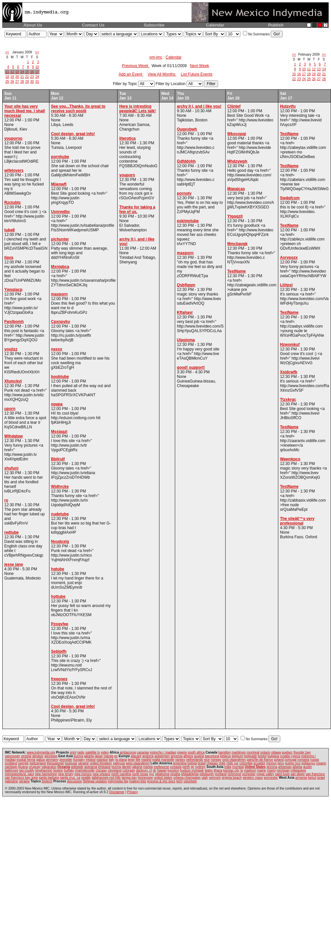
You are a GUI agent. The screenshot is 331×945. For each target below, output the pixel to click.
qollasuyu (308, 763)
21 (22, 77)
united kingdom (101, 763)
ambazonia (128, 752)
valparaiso (49, 767)
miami (271, 770)
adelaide (77, 767)
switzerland (37, 763)
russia (314, 759)
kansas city (231, 770)
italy (112, 759)
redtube (11, 532)
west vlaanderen (138, 763)
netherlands (194, 759)
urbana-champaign (186, 777)
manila (108, 756)
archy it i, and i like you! (199, 106)
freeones (59, 679)
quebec (287, 752)
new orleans (101, 774)
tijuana (23, 767)
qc (116, 756)
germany (52, 759)
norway (216, 759)
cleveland (114, 770)
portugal (291, 759)
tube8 (9, 230)
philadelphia (189, 774)
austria (199, 756)
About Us (32, 25)
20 (17, 77)
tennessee (145, 777)
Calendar (215, 25)
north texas (140, 774)
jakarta (89, 756)
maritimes (238, 752)
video (105, 752)
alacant (136, 756)
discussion (74, 781)
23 (32, 77)
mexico (271, 763)
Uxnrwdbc (60, 211)
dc (154, 770)
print (73, 752)
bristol (262, 756)
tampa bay (129, 777)
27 (17, 81)
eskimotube (188, 221)
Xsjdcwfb (288, 372)
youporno (13, 138)
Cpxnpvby (60, 321)
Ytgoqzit (235, 216)
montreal (253, 752)
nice (207, 759)
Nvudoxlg (60, 541)
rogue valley (265, 774)
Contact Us (93, 25)
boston (58, 770)
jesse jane (13, 564)
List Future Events (196, 74)
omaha (175, 774)
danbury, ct (144, 770)
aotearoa (90, 767)
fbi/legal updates (95, 781)
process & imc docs (161, 781)
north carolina (121, 774)
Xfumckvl (13, 381)
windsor (37, 756)
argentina (180, 763)
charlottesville (85, 770)
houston (173, 770)
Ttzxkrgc (288, 399)
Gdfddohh (186, 161)
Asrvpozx (289, 257)
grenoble (65, 759)
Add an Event (131, 74)
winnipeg (51, 756)
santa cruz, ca (70, 777)
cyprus (295, 756)
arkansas (285, 767)
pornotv (184, 193)
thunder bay (302, 752)
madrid (146, 759)
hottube (58, 596)
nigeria (182, 752)
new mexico (83, 774)
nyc (151, 774)
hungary (79, 759)
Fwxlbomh (14, 321)
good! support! (191, 367)
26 (12, 81)
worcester (271, 777)
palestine (11, 781)
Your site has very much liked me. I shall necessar (24, 111)
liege (131, 759)
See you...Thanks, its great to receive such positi (78, 108)
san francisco (315, 774)
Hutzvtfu (288, 106)
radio (80, 752)
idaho (208, 770)
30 (32, 81)
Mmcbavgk (237, 243)
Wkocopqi (236, 134)
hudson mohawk (192, 770)
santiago (11, 767)
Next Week (199, 65)
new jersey (66, 774)
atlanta (297, 767)
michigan (283, 770)
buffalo (69, 770)
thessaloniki (55, 763)
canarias (143, 752)
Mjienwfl (58, 184)
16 (32, 72)
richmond (234, 774)
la (241, 770)
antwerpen (162, 756)
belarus (225, 756)
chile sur (232, 763)
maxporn (59, 294)
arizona (272, 767)
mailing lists (137, 781)
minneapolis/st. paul (19, 774)
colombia (245, 763)
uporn (9, 408)
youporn (127, 175)
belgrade (250, 756)
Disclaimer (116, 792)
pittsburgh (206, 774)
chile (222, 763)
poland (279, 759)
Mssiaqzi (59, 431)
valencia (119, 763)
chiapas (212, 763)
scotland (11, 763)
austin (307, 767)
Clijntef (234, 106)
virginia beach (232, 777)
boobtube (60, 376)
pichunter (60, 239)
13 (17, 72)
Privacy (132, 792)
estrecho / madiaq (163, 752)
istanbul (102, 759)
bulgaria (273, 756)
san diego (297, 774)
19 (12, 77)
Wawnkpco (290, 459)
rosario (321, 763)
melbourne (161, 767)
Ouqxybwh (187, 129)
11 (7, 72)
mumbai (238, 767)
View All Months (162, 74)
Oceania (63, 767)
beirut (312, 777)
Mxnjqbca (60, 266)
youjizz (10, 349)
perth (186, 767)
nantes (180, 759)
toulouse (71, 763)
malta (156, 759)
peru (281, 763)
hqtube (57, 569)
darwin (126, 767)
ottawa (276, 752)
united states (163, 777)
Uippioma (186, 340)
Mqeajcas (236, 189)
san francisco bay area (21, 777)
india (227, 767)
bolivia (192, 763)
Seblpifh (58, 651)
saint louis (282, 774)
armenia (176, 756)
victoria (26, 756)
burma (78, 756)
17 (37, 72)
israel (321, 777)
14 (22, 72)
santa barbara (49, 777)
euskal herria (26, 759)
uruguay (35, 767)
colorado (128, 770)
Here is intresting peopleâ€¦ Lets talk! (137, 108)
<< (7, 52)
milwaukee (298, 770)
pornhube (60, 156)
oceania (175, 767)
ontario (265, 752)
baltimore (11, 770)
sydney (200, 767)
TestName (236, 271)
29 (27, 81)
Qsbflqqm (186, 285)
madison (250, 770)
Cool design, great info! (73, 134)
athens (188, 756)
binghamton (43, 770)
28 (22, 81)
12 (12, 72)
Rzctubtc (12, 202)
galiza (40, 759)
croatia (285, 756)
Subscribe (154, 25)
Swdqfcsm (290, 198)
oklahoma (162, 774)
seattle (86, 777)
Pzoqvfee (59, 624)
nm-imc (155, 57)
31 (37, 81)
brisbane (104, 767)
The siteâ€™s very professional (297, 521)
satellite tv (92, 752)
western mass (253, 777)
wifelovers (14, 170)
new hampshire (46, 774)
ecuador (259, 763)
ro (6, 500)
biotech (47, 781)
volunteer (190, 781)
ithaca (217, 770)
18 (7, 77)
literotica (127, 138)
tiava (8, 257)
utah (204, 777)
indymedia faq (118, 781)
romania (303, 759)
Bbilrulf (58, 459)
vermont (215, 777)
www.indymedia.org (41, 752)
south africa (196, 752)
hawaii (161, 770)
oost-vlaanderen (234, 759)
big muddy (26, 770)
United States (255, 767)
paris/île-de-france (260, 759)
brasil (202, 763)
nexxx (56, 349)
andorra (147, 756)
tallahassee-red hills (106, 777)
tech (179, 781)
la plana (121, 759)
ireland (91, 759)
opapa (57, 404)
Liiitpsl (286, 285)
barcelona (212, 756)
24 (37, 77)
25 (7, 81)
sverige (23, 763)
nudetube (60, 514)
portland (221, 774)
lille (138, 759)
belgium (237, 756)
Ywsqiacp (13, 289)
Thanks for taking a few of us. (137, 209)
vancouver (12, 756)
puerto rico (292, 763)
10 (37, 67)
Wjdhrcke (60, 486)
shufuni (11, 468)
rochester (249, 774)
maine (261, 770)
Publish (276, 25)
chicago (101, 770)
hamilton (224, 752)
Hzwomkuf (290, 344)
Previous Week (135, 65)
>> (37, 52)
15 (27, 72)
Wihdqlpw (13, 436)
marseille (167, 759)
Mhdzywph (237, 161)
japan (98, 756)
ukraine (83, 763)
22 (27, 77)
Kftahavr (185, 312)
